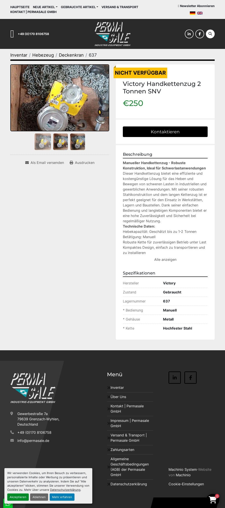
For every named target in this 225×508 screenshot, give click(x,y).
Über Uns (118, 397)
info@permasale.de (33, 440)
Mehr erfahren (62, 497)
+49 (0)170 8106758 (33, 34)
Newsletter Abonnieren (197, 6)
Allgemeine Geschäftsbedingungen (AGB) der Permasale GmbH (130, 467)
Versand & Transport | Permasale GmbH (129, 438)
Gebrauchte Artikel (78, 7)
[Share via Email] (44, 162)
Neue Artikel (44, 7)
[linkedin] (189, 34)
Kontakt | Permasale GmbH (33, 12)
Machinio (183, 475)
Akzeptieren (18, 497)
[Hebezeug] (43, 55)
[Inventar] (18, 55)
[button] (45, 7)
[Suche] (210, 34)
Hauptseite (20, 7)
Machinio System (183, 469)
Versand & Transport (120, 7)
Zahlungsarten (122, 449)
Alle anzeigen (165, 259)
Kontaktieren (165, 131)
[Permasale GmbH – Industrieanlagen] (32, 387)
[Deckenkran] (71, 55)
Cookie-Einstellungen (186, 484)
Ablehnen (39, 497)
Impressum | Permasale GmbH (130, 423)
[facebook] (199, 34)
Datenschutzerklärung (65, 489)
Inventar (117, 387)
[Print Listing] (82, 162)
